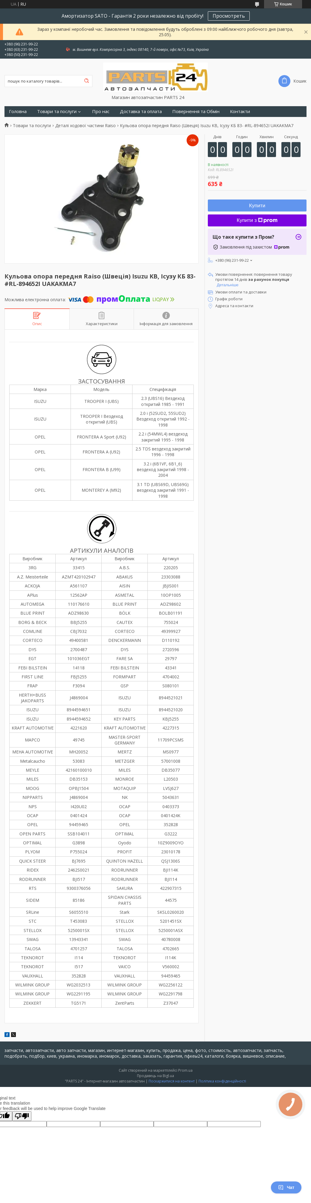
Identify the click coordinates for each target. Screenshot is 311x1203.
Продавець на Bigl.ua (155, 1075)
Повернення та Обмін (195, 111)
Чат (286, 1187)
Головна (18, 111)
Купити (257, 205)
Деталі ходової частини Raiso (85, 125)
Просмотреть (229, 16)
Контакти (240, 111)
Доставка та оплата (141, 111)
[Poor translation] (21, 1116)
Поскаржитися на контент (172, 1081)
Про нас (100, 111)
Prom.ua (185, 1070)
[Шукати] (86, 81)
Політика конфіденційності (222, 1081)
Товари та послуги (57, 111)
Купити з (257, 220)
